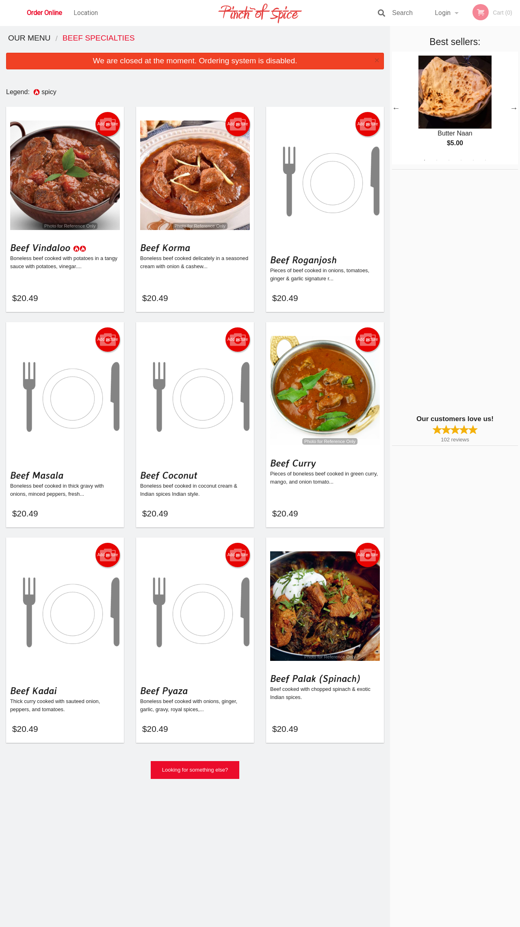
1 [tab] (424, 160)
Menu (238, 818)
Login (443, 13)
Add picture (108, 124)
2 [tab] (437, 160)
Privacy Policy (229, 921)
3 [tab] (449, 160)
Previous (396, 108)
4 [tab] (461, 160)
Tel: (389, 838)
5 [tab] (473, 160)
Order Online (44, 13)
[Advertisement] (443, 291)
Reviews (309, 829)
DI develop (272, 899)
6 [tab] (485, 160)
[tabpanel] (455, 108)
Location (86, 13)
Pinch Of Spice (89, 807)
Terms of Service (274, 921)
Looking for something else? (195, 772)
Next (514, 108)
